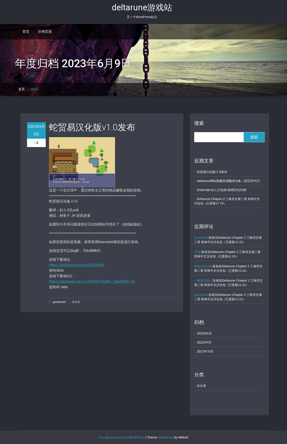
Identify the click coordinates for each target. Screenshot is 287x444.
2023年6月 (204, 333)
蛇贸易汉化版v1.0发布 (92, 127)
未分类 (76, 302)
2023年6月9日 (36, 130)
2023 (34, 89)
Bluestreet (166, 437)
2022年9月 (204, 342)
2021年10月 (205, 351)
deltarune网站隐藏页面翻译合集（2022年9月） (229, 181)
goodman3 (57, 302)
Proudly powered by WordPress (121, 437)
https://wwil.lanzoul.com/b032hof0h (76, 265)
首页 (25, 31)
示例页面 (45, 31)
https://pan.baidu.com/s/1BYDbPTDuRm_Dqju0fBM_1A (92, 281)
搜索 (199, 123)
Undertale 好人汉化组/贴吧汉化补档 (221, 190)
